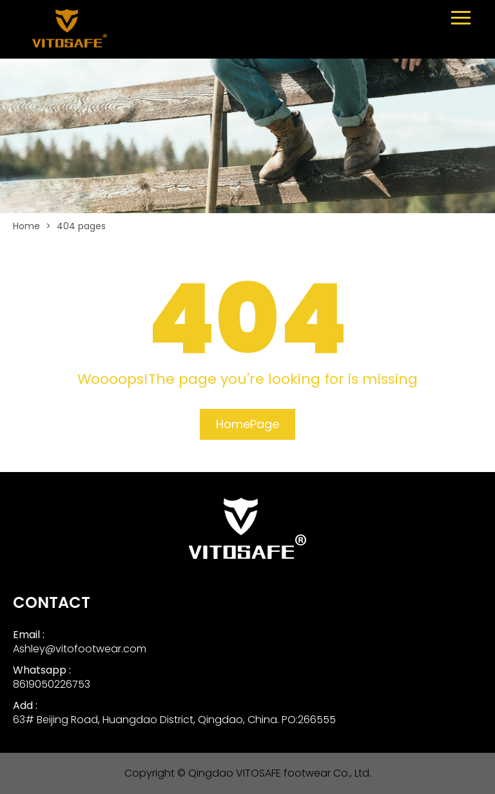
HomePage (247, 424)
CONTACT (51, 602)
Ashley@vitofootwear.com (79, 648)
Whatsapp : (42, 670)
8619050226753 (51, 684)
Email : (28, 634)
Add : (25, 705)
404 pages (81, 226)
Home (26, 226)
